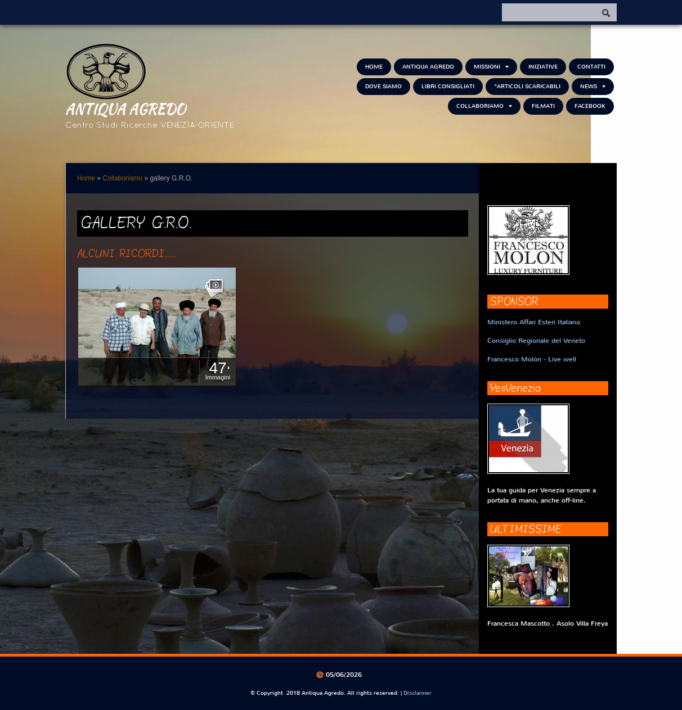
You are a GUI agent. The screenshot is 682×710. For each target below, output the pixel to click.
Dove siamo (383, 86)
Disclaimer (417, 693)
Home (374, 66)
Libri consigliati (447, 86)
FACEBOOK (590, 106)
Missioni (491, 66)
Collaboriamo (484, 106)
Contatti (591, 66)
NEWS (592, 86)
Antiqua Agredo (125, 108)
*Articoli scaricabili (527, 86)
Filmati (543, 106)
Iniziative (543, 66)
